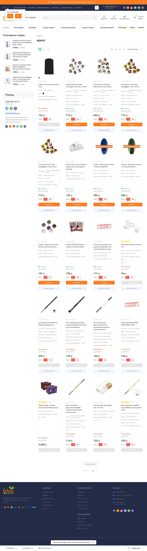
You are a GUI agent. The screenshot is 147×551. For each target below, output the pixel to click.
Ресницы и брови (83, 508)
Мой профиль (82, 518)
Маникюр (81, 495)
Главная (39, 36)
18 (93, 470)
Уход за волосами (83, 502)
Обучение (45, 495)
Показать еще (90, 464)
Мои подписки (82, 528)
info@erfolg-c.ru (12, 113)
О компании (46, 502)
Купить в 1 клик (49, 130)
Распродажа (81, 492)
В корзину (49, 124)
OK (93, 542)
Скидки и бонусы (47, 505)
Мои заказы (81, 522)
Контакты (45, 508)
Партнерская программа (85, 525)
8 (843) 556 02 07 (110, 7)
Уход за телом (82, 505)
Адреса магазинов (48, 498)
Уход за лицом (82, 498)
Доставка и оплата (48, 492)
